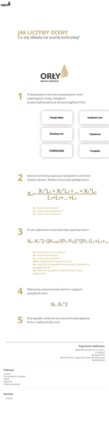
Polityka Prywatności (12, 384)
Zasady (6, 379)
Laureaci (7, 374)
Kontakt (9, 398)
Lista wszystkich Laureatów (14, 376)
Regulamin (8, 381)
